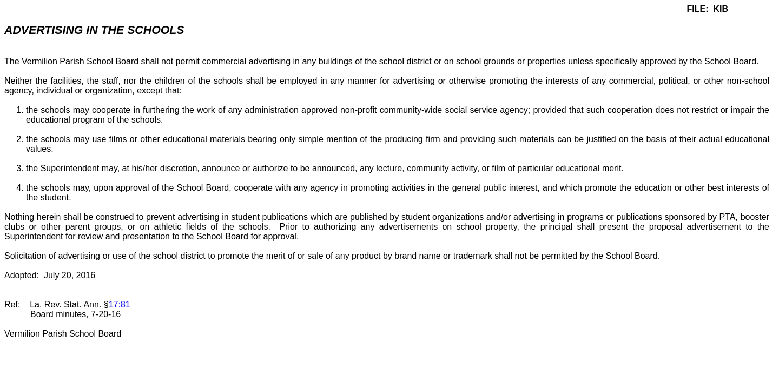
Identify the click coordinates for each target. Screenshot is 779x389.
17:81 (119, 304)
